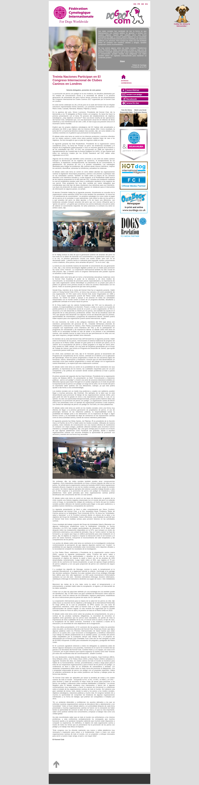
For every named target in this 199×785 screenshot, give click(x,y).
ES (146, 4)
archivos (124, 81)
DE (142, 4)
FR (138, 4)
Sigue (122, 61)
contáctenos (126, 83)
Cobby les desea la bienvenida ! (182, 24)
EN (135, 4)
